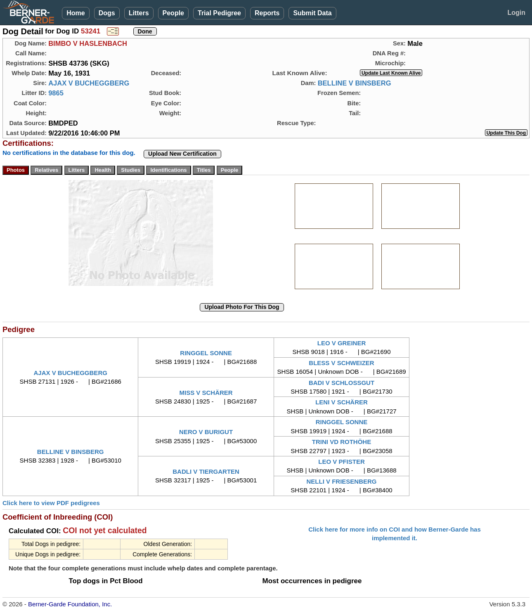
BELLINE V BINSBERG (354, 83)
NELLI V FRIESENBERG (342, 481)
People (173, 13)
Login (516, 12)
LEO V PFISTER (341, 461)
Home (75, 13)
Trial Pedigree (219, 13)
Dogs (107, 13)
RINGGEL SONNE (206, 352)
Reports (267, 13)
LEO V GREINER (341, 343)
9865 (56, 93)
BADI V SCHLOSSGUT (341, 382)
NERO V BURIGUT (206, 431)
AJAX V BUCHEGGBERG (88, 83)
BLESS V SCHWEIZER (341, 362)
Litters (139, 13)
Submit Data (312, 13)
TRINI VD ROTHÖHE (341, 441)
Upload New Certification (182, 153)
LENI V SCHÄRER (341, 402)
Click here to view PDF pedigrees (51, 502)
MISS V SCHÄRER (206, 392)
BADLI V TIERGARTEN (206, 471)
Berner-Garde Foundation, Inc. (70, 604)
